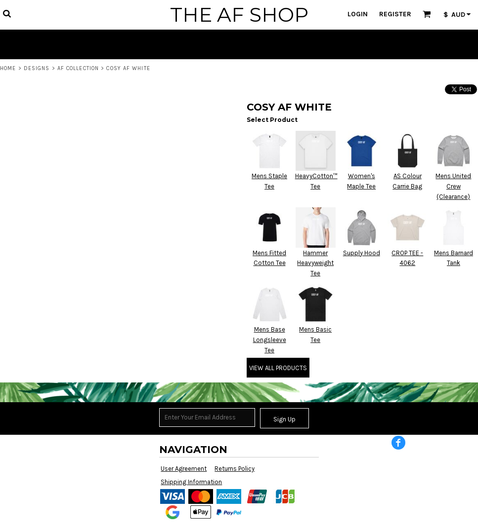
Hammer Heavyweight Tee (315, 263)
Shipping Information (191, 482)
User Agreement (184, 468)
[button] (6, 13)
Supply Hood (361, 253)
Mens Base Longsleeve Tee (269, 340)
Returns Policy (235, 468)
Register (395, 14)
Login (358, 14)
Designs (37, 68)
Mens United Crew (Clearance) (453, 186)
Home (8, 68)
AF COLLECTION (78, 68)
